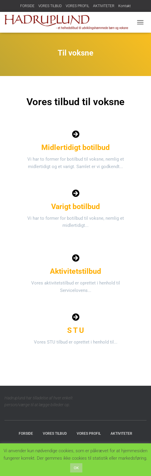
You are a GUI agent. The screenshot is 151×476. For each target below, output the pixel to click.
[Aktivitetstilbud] (75, 258)
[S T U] (75, 317)
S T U (75, 330)
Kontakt (124, 6)
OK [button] (76, 468)
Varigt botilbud (75, 206)
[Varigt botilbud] (75, 193)
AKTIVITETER (103, 6)
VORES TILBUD (50, 6)
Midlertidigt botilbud (75, 147)
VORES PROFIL (77, 6)
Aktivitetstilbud (75, 271)
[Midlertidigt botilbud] (75, 134)
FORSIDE (27, 6)
